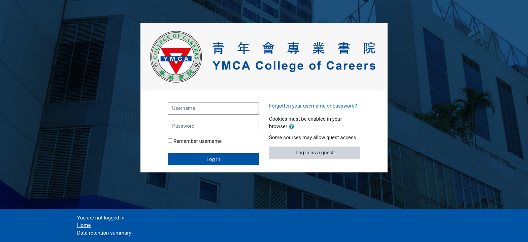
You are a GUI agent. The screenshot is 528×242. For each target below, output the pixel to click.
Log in (213, 159)
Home (84, 225)
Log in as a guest (315, 153)
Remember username (197, 141)
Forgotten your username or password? (313, 106)
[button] (293, 127)
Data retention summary (104, 233)
